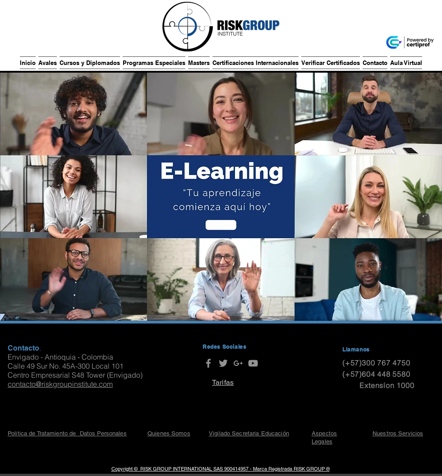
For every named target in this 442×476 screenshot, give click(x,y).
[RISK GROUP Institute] (208, 363)
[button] (47, 62)
